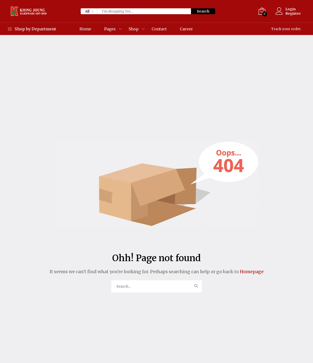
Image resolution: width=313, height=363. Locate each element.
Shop (134, 28)
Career (186, 28)
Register (293, 13)
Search (203, 11)
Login (290, 9)
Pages (110, 28)
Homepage (251, 271)
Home (85, 28)
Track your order (286, 29)
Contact (159, 28)
